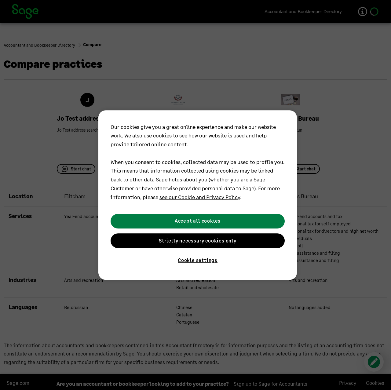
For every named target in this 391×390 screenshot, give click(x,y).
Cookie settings (197, 260)
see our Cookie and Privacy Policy (199, 197)
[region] (197, 195)
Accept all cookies (198, 221)
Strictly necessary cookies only (197, 240)
